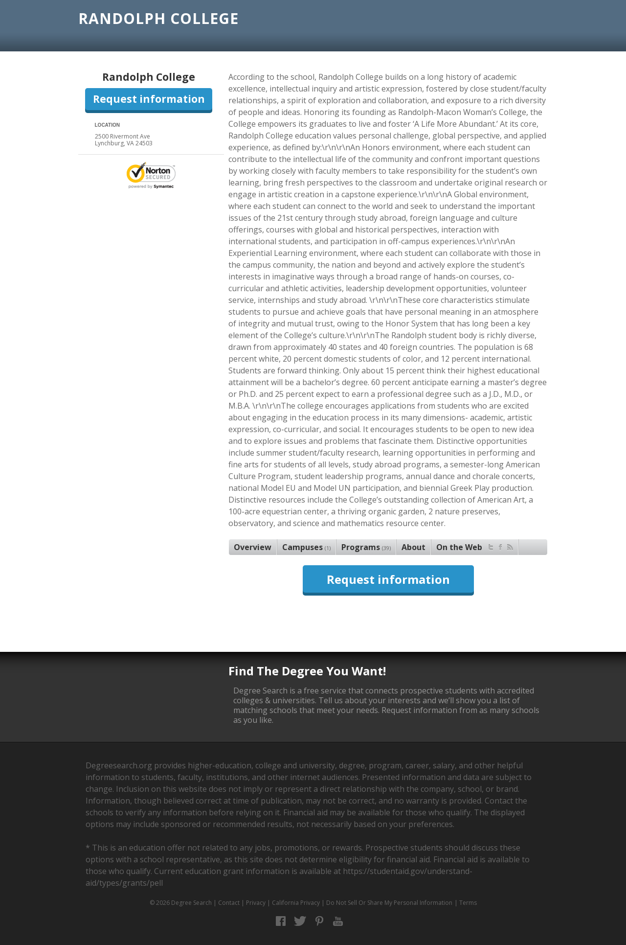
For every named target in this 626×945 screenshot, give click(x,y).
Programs (366, 547)
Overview (252, 547)
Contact (229, 903)
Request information (149, 99)
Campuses (306, 547)
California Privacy (296, 903)
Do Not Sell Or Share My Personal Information (389, 903)
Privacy (256, 903)
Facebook (281, 921)
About (413, 547)
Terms (468, 903)
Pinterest (319, 921)
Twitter (300, 921)
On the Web (474, 546)
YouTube (338, 921)
